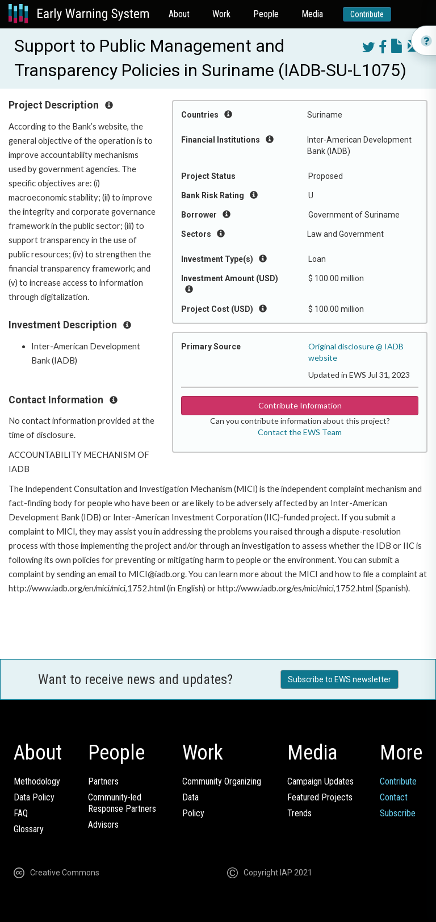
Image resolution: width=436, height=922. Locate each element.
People (266, 14)
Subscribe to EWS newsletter (339, 679)
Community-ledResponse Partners (122, 803)
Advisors (103, 824)
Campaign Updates (320, 781)
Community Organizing (221, 781)
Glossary (29, 829)
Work (221, 14)
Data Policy (34, 797)
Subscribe (398, 813)
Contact (394, 797)
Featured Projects (320, 797)
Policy (193, 813)
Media (312, 14)
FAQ (21, 813)
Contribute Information (300, 405)
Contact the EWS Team (300, 432)
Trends (299, 813)
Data (190, 797)
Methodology (37, 781)
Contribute (367, 14)
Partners (103, 781)
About (179, 14)
